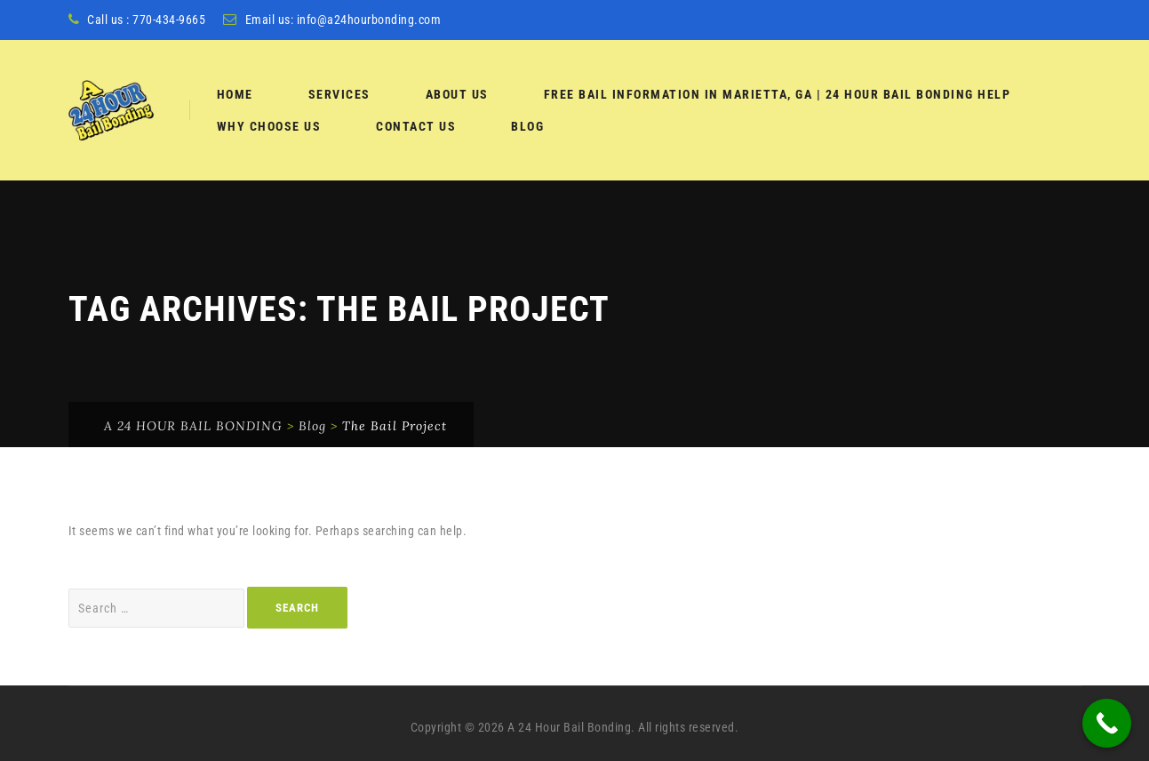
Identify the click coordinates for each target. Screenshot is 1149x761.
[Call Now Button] (1106, 723)
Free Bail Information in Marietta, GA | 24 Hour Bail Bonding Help (777, 94)
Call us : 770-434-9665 (146, 19)
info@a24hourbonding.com (369, 19)
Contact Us (416, 126)
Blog (527, 126)
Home (235, 94)
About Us (457, 94)
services (339, 94)
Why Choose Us (269, 126)
